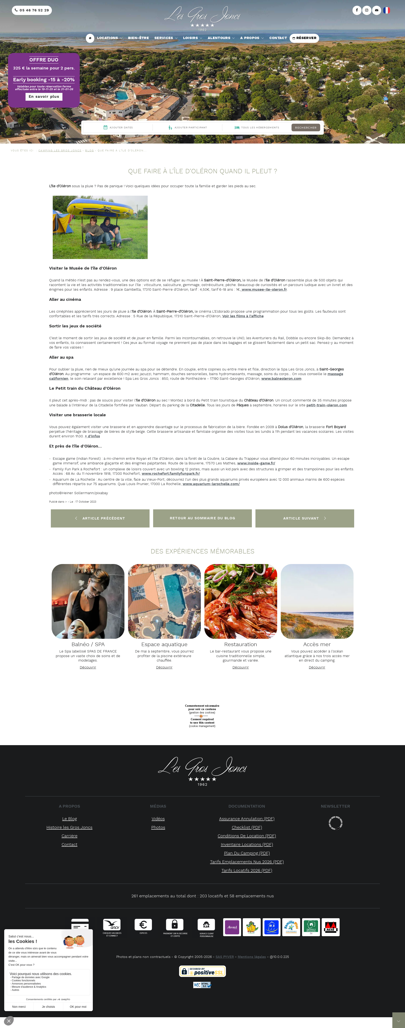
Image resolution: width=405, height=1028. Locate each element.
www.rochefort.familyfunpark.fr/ (171, 473)
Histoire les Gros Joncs (69, 827)
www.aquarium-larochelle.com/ (211, 484)
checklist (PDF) (247, 827)
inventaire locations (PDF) (247, 844)
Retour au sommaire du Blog (202, 518)
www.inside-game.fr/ (256, 463)
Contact (69, 844)
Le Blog (69, 819)
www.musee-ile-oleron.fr (264, 289)
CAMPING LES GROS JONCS (59, 150)
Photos (158, 827)
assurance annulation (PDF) (246, 819)
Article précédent (100, 518)
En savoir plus (44, 96)
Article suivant (304, 518)
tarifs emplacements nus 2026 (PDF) (247, 862)
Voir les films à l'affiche (243, 316)
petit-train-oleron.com (326, 405)
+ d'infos (92, 436)
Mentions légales (252, 957)
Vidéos (158, 819)
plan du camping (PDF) (247, 853)
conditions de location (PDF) (247, 836)
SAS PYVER (225, 957)
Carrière (69, 836)
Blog (89, 150)
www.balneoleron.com (281, 378)
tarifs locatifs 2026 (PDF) (246, 870)
